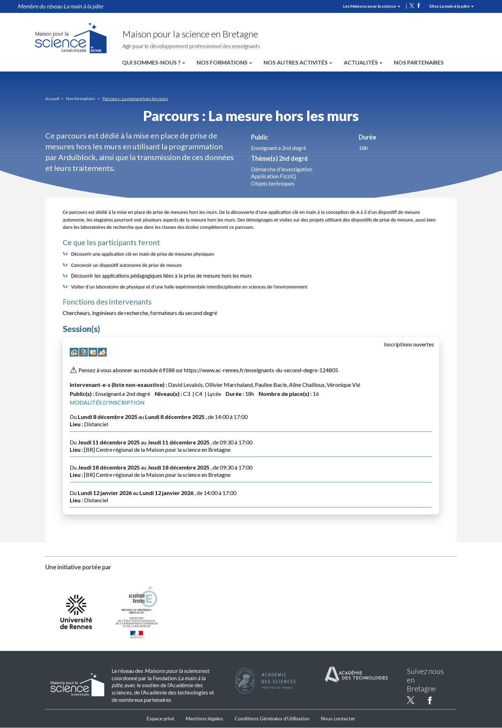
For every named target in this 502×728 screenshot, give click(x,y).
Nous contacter (338, 718)
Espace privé (160, 718)
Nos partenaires (419, 62)
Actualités (363, 62)
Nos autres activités (298, 62)
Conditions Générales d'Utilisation (272, 718)
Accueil (52, 98)
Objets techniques (273, 183)
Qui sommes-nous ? (153, 62)
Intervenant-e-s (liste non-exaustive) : (118, 384)
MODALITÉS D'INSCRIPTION (107, 402)
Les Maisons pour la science (371, 6)
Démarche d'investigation (281, 169)
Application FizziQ (273, 176)
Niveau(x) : (168, 393)
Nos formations (224, 62)
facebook (418, 5)
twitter (411, 5)
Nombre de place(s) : (285, 393)
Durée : (235, 393)
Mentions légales (204, 718)
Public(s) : (82, 393)
